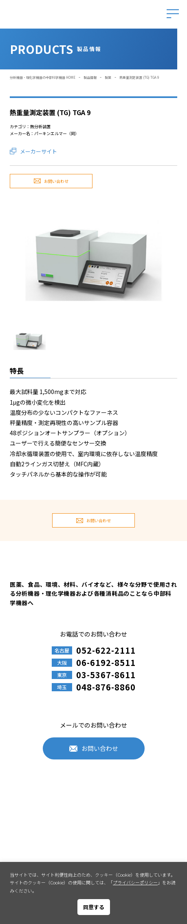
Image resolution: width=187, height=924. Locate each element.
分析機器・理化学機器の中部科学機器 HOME (42, 77)
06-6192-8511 (106, 663)
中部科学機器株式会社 (55, 14)
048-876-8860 (106, 687)
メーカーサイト (38, 151)
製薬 (108, 77)
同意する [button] (93, 907)
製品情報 (90, 77)
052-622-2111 (106, 650)
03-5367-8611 (106, 675)
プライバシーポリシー (135, 882)
